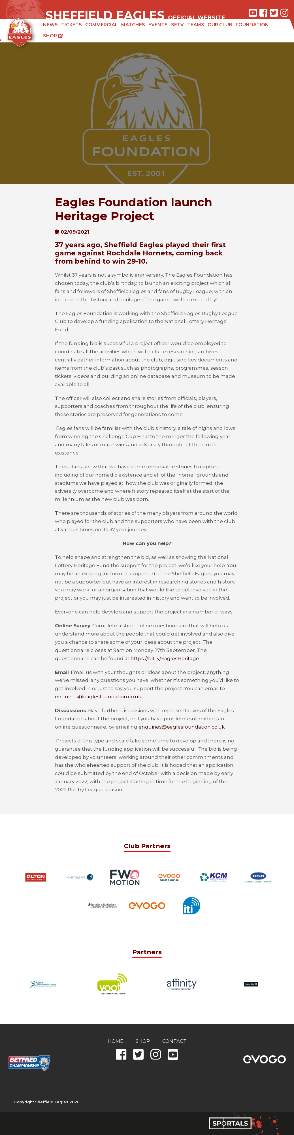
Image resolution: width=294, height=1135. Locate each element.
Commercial (101, 24)
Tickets (71, 24)
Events (158, 24)
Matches (133, 24)
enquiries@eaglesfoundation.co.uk (98, 696)
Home (115, 1041)
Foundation (252, 24)
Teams (195, 24)
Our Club (220, 24)
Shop (53, 35)
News (50, 24)
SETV (177, 24)
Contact (174, 1041)
